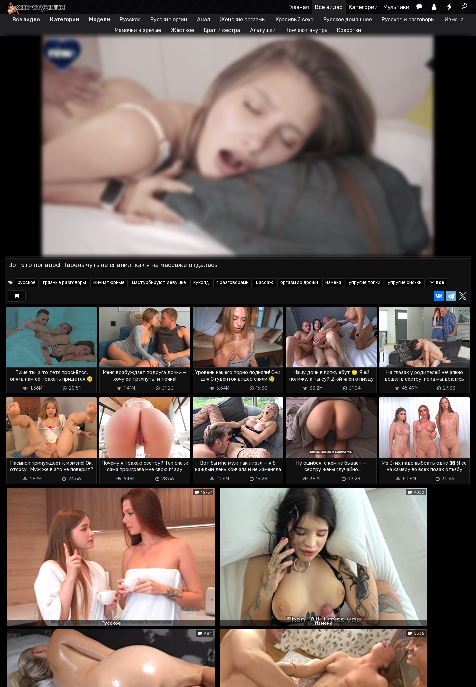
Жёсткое (182, 30)
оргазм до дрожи (299, 282)
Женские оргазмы (243, 19)
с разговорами (232, 282)
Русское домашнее (347, 19)
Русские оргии (168, 19)
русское (27, 282)
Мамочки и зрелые (138, 30)
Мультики (396, 7)
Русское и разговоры (408, 19)
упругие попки (364, 282)
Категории (363, 7)
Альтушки (262, 30)
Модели (99, 19)
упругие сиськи (405, 282)
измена (333, 282)
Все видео (329, 7)
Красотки (349, 30)
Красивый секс (295, 19)
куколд (201, 282)
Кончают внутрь (306, 30)
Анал (203, 19)
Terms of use (38, 677)
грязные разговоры (64, 282)
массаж (264, 282)
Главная (298, 7)
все (436, 282)
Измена (454, 19)
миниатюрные (109, 282)
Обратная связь (73, 677)
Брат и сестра (222, 30)
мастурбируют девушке (159, 282)
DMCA (15, 677)
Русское (130, 19)
